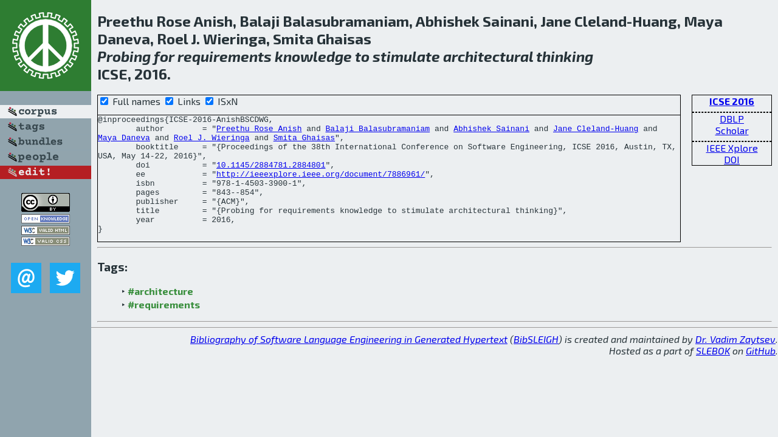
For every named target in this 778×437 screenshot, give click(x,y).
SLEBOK (713, 374)
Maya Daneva (124, 142)
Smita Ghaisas (304, 142)
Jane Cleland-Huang (595, 131)
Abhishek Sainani (491, 131)
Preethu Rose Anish (258, 131)
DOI (732, 159)
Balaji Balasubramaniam (377, 131)
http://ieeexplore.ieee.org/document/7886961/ (320, 186)
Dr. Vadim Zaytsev (735, 362)
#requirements (164, 328)
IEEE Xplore (732, 148)
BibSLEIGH (536, 362)
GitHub (761, 374)
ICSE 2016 (731, 101)
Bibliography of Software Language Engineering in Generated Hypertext (349, 362)
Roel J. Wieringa (212, 142)
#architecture (160, 314)
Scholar (732, 130)
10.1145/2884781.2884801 (270, 175)
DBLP (732, 118)
